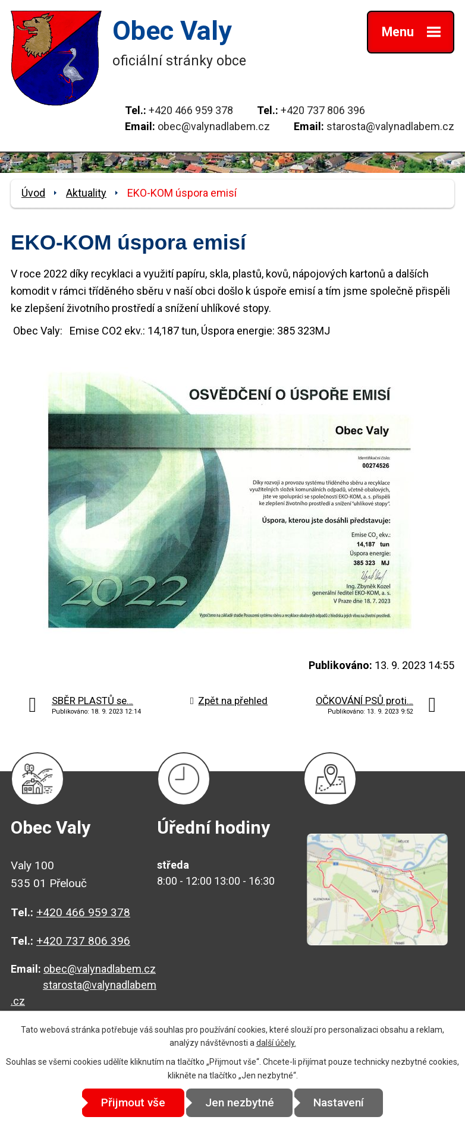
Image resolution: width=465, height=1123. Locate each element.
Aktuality (86, 193)
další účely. (276, 1043)
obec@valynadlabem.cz (214, 126)
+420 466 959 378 (191, 110)
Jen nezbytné (239, 1102)
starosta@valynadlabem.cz (390, 126)
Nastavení (340, 1102)
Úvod (33, 193)
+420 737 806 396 (323, 110)
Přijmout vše (132, 1102)
